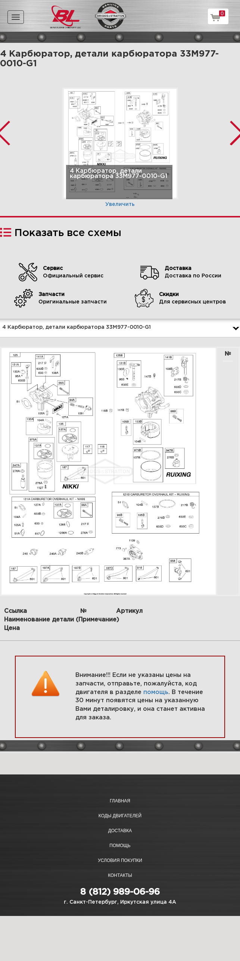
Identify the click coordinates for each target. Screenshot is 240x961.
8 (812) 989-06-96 (120, 892)
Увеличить (120, 204)
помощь (155, 692)
